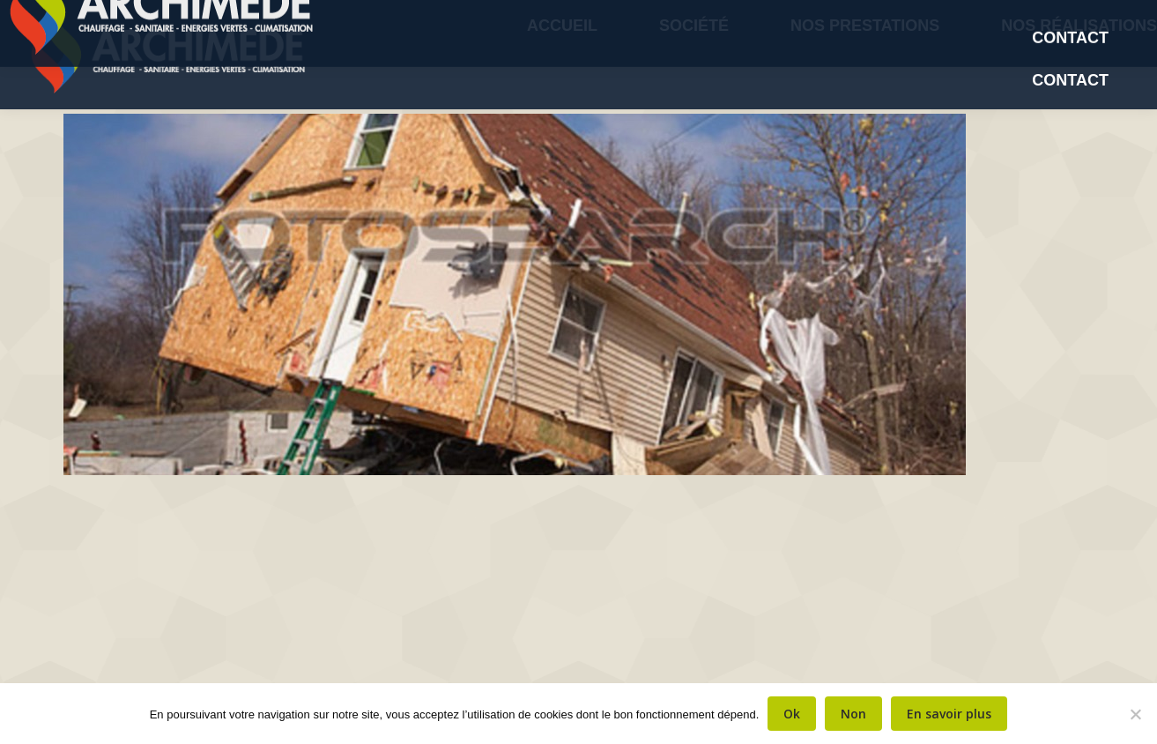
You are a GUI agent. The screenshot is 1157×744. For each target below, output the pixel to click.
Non (853, 713)
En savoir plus (949, 713)
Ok (791, 713)
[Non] (1135, 714)
